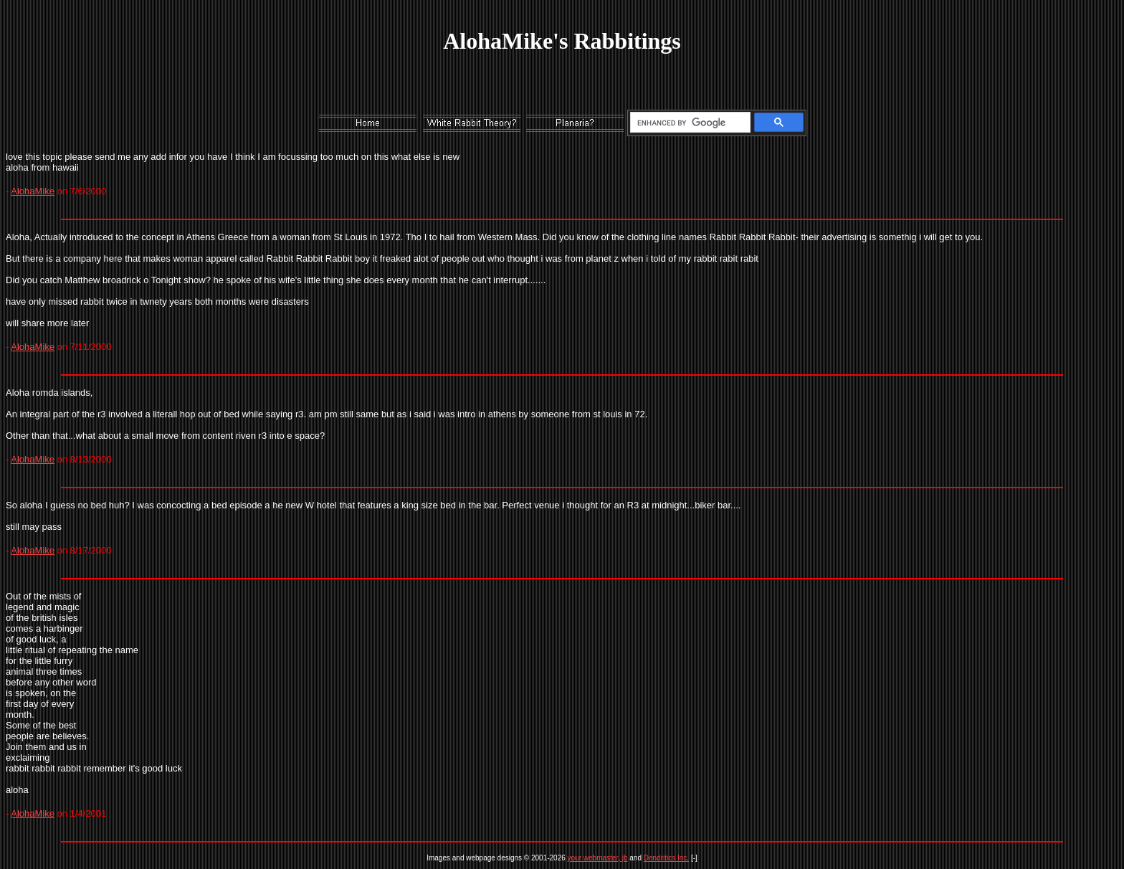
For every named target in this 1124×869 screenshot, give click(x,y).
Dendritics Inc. (666, 858)
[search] (687, 122)
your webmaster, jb (598, 858)
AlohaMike (32, 191)
